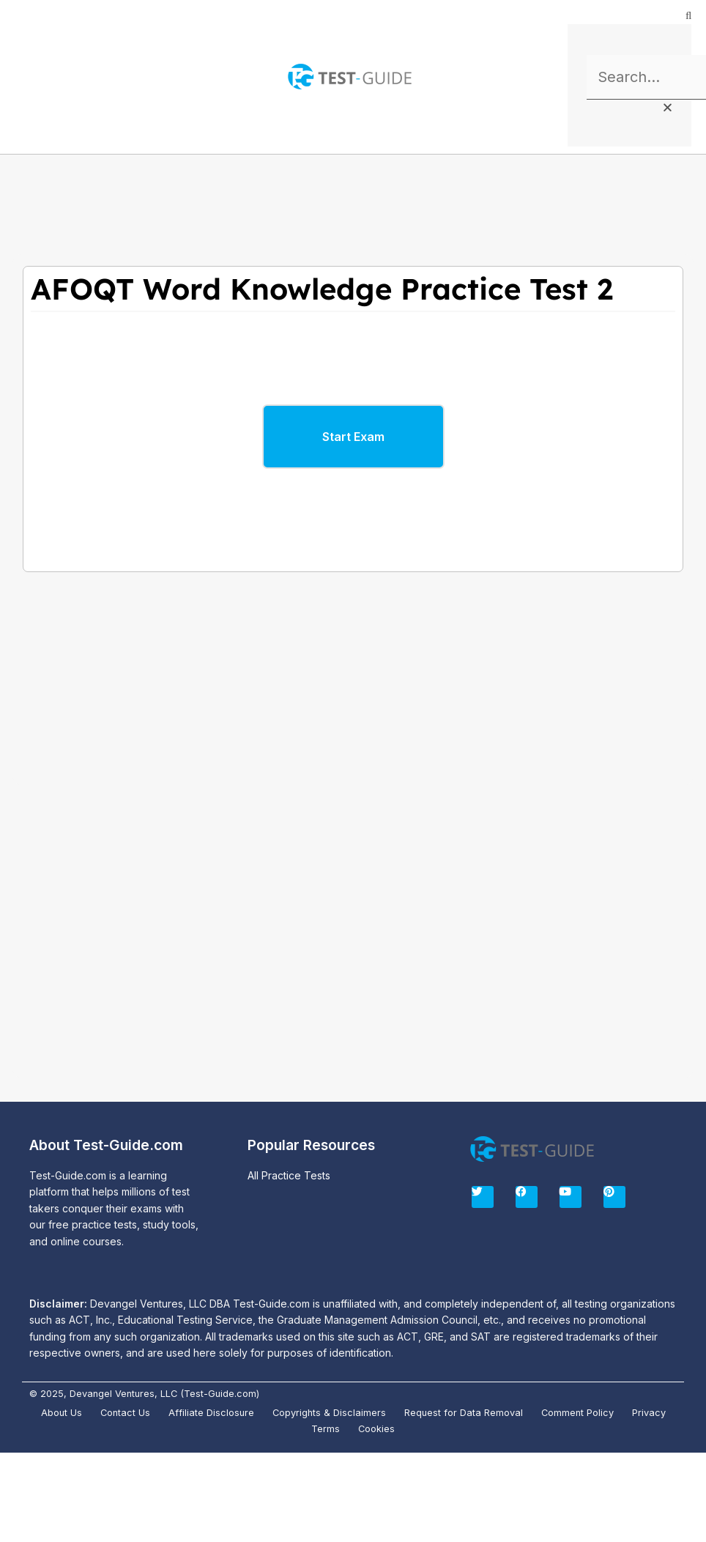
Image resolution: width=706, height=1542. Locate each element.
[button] (22, 77)
